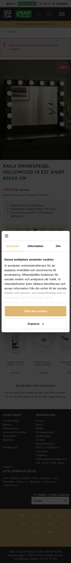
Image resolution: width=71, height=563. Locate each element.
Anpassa (35, 323)
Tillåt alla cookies (35, 311)
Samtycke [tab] (13, 246)
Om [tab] (58, 246)
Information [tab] (36, 246)
